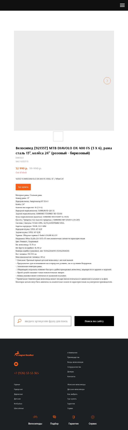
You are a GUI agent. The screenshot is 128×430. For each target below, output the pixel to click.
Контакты (71, 376)
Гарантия (71, 403)
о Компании (72, 352)
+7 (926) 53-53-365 (26, 373)
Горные (17, 384)
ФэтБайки (18, 403)
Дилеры (70, 371)
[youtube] (16, 364)
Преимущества (73, 357)
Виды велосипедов (75, 362)
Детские (17, 398)
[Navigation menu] (122, 5)
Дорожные (18, 394)
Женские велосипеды (76, 384)
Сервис (70, 408)
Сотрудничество (74, 367)
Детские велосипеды (75, 389)
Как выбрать (72, 394)
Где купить (23, 187)
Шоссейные (19, 408)
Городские (18, 389)
